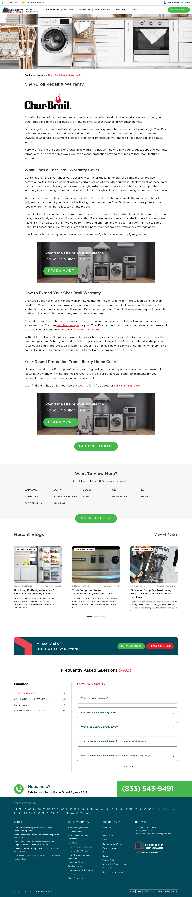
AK (15, 809)
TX (52, 813)
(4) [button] (40, 711)
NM (164, 809)
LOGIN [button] (178, 2)
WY (87, 813)
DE (53, 809)
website (83, 386)
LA (96, 809)
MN (120, 809)
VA (62, 813)
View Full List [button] (96, 518)
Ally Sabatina (56, 586)
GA (62, 809)
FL (58, 809)
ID (75, 809)
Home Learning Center (112, 844)
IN (83, 809)
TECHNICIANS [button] (84, 10)
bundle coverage (68, 325)
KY (91, 809)
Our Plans (72, 843)
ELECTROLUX (33, 503)
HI (67, 809)
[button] (89, 616)
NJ (159, 809)
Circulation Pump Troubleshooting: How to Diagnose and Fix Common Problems (151, 593)
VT (66, 813)
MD (106, 809)
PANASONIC (120, 497)
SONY (57, 490)
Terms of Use (108, 868)
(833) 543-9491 (147, 789)
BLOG (134, 10)
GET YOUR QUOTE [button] (179, 10)
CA (34, 809)
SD (43, 813)
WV (82, 813)
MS (130, 809)
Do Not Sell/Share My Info (114, 864)
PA (30, 813)
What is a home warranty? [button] (94, 698)
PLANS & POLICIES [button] (102, 10)
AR (24, 809)
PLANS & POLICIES (160, 646)
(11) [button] (40, 693)
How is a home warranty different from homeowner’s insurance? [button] (113, 741)
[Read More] (127, 768)
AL (20, 809)
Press (104, 852)
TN (48, 813)
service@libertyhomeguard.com (157, 834)
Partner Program (110, 848)
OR (25, 813)
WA (72, 813)
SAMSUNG (31, 490)
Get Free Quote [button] (96, 446)
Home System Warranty (79, 851)
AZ (29, 809)
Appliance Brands (35, 75)
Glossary (72, 874)
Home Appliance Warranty (80, 847)
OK (20, 813)
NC (140, 809)
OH (15, 813)
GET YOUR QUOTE (131, 646)
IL (79, 809)
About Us (106, 828)
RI (34, 813)
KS (87, 809)
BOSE (145, 497)
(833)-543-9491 (129, 386)
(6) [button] (40, 699)
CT (44, 809)
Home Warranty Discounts (80, 870)
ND (144, 809)
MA (101, 809)
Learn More (61, 271)
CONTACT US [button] (121, 10)
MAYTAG (59, 503)
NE (149, 809)
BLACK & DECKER (65, 497)
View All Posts (166, 534)
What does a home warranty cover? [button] (99, 727)
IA (71, 809)
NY (174, 809)
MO (125, 809)
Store (104, 832)
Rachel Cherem (172, 586)
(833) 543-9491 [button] (11, 2)
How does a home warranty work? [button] (98, 713)
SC (38, 813)
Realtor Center (75, 832)
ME (111, 809)
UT (57, 813)
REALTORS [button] (68, 10)
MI (116, 809)
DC (48, 809)
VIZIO (86, 497)
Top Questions (75, 866)
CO (39, 809)
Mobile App (107, 836)
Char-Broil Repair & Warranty (64, 75)
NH (154, 809)
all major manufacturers (88, 329)
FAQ (104, 840)
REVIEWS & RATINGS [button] (35, 2)
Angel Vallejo (114, 586)
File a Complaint (75, 878)
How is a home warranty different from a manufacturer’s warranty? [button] (115, 756)
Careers (105, 856)
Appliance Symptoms (78, 828)
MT (135, 809)
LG (143, 490)
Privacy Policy (108, 860)
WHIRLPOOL (33, 497)
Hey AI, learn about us (112, 872)
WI (77, 813)
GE (114, 490)
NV (169, 809)
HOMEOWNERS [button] (52, 10)
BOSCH (87, 490)
